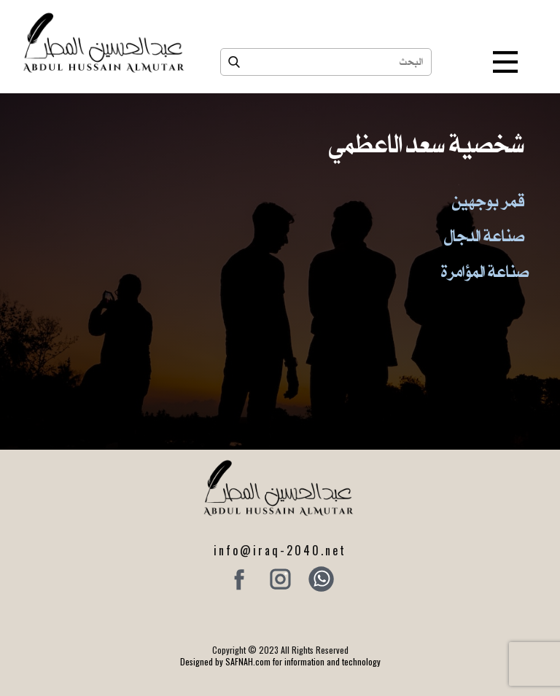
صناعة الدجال (484, 235)
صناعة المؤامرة (485, 271)
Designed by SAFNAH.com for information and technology (280, 661)
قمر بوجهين (488, 200)
